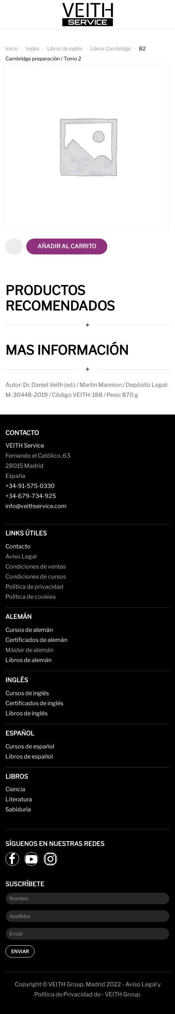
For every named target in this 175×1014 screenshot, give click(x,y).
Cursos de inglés (27, 693)
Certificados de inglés (34, 703)
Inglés (32, 48)
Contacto (18, 546)
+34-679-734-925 (30, 496)
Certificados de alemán (36, 640)
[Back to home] (87, 14)
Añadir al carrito (66, 246)
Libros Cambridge (110, 48)
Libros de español (29, 756)
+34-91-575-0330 (30, 486)
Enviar (20, 951)
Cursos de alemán (29, 629)
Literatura (18, 799)
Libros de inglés (64, 48)
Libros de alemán (28, 660)
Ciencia (15, 789)
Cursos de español (29, 746)
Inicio (11, 48)
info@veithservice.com (36, 506)
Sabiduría (18, 809)
